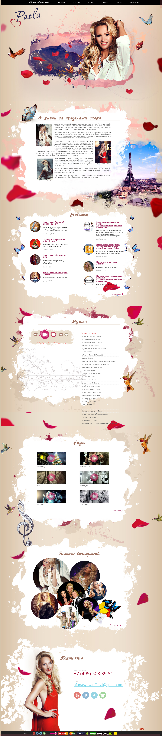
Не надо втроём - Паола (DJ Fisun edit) (96, 364)
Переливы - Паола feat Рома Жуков (95, 414)
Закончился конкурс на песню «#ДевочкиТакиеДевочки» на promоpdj (109, 225)
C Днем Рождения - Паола (91, 336)
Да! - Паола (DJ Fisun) (89, 370)
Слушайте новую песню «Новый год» (54, 240)
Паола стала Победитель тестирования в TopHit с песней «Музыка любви (108, 246)
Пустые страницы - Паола (91, 389)
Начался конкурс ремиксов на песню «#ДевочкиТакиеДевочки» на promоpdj (109, 278)
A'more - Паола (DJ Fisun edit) (92, 355)
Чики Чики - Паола (89, 380)
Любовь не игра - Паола (91, 386)
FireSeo (141, 729)
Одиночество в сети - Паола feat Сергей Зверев (99, 423)
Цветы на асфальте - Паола (92, 411)
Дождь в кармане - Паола (91, 374)
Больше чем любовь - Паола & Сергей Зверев (99, 361)
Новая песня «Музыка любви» (106, 263)
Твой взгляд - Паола (89, 417)
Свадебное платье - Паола (92, 367)
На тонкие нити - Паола (91, 339)
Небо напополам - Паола (91, 392)
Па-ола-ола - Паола (89, 377)
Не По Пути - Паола (89, 402)
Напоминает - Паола (89, 420)
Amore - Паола (87, 358)
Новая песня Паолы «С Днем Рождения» (53, 223)
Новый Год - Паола (89, 333)
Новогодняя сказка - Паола (92, 342)
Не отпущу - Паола (89, 398)
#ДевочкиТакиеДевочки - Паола (94, 349)
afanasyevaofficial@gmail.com (98, 684)
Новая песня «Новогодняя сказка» (55, 273)
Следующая (116, 294)
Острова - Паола (88, 408)
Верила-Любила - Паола (91, 395)
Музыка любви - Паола (90, 346)
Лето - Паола (87, 352)
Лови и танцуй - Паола (90, 383)
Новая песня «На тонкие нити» (54, 256)
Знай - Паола (87, 405)
